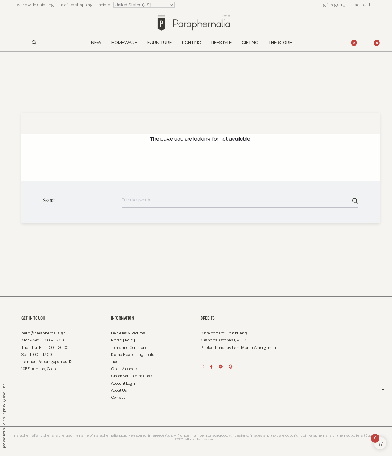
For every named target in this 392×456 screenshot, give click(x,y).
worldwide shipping (36, 5)
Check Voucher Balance (131, 376)
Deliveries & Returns (128, 333)
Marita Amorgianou (258, 348)
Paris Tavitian (227, 348)
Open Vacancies (124, 369)
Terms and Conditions (129, 348)
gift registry (331, 5)
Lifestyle (221, 42)
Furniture (159, 42)
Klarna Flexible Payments (132, 355)
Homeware (124, 42)
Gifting (250, 42)
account (360, 5)
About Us (119, 391)
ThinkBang (237, 333)
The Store (280, 42)
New (96, 42)
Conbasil (227, 340)
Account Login (123, 384)
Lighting (191, 42)
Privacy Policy (123, 340)
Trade (115, 362)
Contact (118, 398)
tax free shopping (77, 5)
